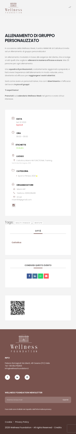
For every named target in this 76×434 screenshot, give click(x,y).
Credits (58, 427)
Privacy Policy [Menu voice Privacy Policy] (22, 422)
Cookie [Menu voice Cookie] (8, 422)
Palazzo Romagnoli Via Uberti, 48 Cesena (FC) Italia (27, 363)
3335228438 (30, 193)
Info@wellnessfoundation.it (17, 368)
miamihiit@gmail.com (22, 199)
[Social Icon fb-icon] (7, 379)
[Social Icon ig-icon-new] (27, 379)
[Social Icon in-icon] (17, 379)
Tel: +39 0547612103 (13, 366)
